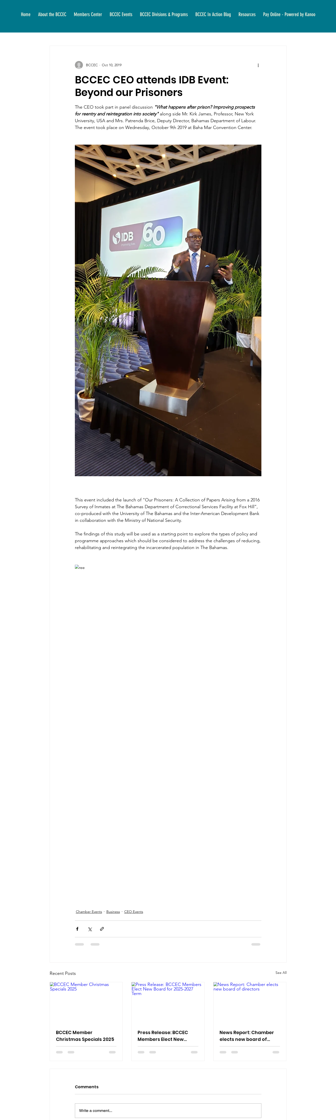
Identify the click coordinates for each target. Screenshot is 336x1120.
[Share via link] (102, 928)
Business (113, 911)
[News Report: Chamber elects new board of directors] (249, 1002)
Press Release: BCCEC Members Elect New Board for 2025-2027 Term (163, 1036)
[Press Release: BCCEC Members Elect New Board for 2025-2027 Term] (168, 1002)
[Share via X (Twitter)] (89, 928)
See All (281, 972)
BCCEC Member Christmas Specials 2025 (85, 1035)
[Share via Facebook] (77, 928)
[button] (52, 14)
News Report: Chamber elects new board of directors (247, 1036)
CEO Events (133, 911)
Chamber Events (89, 911)
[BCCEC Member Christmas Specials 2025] (86, 1002)
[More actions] (258, 65)
